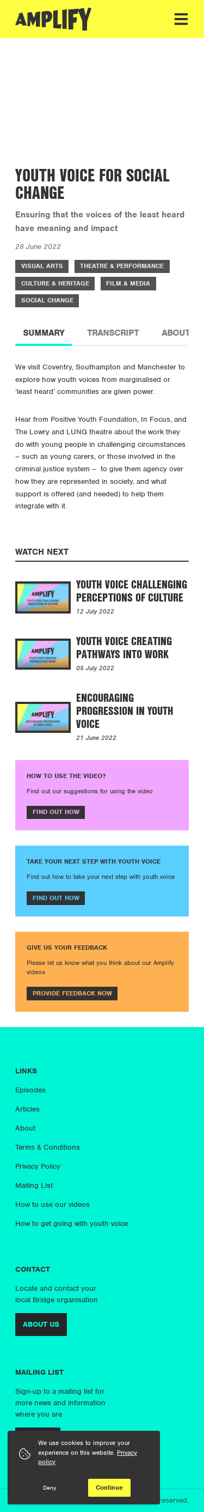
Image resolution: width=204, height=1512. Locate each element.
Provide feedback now (72, 993)
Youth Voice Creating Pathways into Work (124, 647)
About (25, 1128)
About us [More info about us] (41, 1324)
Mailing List (34, 1185)
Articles (27, 1109)
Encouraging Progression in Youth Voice (125, 710)
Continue (109, 1487)
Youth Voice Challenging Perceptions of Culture (131, 590)
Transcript (113, 332)
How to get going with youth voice (71, 1223)
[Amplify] (53, 19)
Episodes (30, 1090)
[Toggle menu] (181, 19)
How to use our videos (52, 1204)
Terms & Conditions (47, 1147)
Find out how (56, 811)
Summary (43, 332)
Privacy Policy (37, 1166)
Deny (49, 1487)
